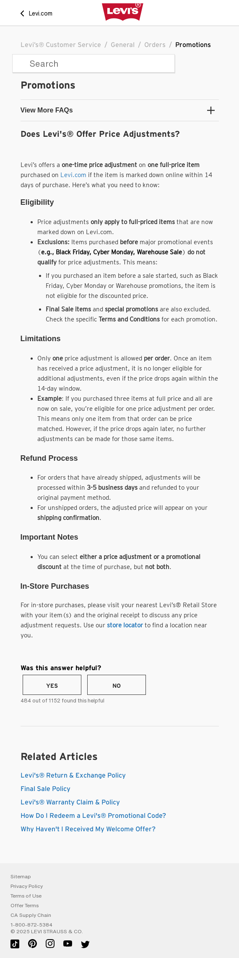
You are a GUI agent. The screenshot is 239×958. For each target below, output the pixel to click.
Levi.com (73, 175)
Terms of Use (26, 896)
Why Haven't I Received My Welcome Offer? (88, 829)
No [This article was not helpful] (116, 686)
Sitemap (20, 876)
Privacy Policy (26, 886)
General (123, 45)
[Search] (93, 63)
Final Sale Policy (45, 789)
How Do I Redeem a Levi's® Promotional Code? (93, 815)
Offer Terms (24, 905)
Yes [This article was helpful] (52, 686)
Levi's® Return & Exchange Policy (73, 775)
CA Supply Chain (30, 915)
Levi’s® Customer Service (61, 45)
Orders (155, 45)
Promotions (193, 45)
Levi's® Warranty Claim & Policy (70, 802)
